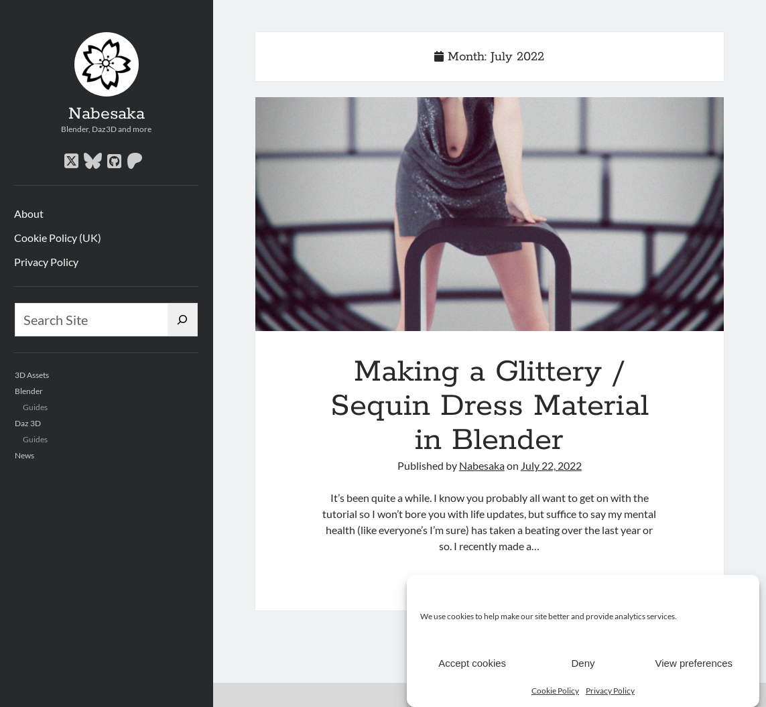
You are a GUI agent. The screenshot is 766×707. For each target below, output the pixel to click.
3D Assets (32, 375)
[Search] (183, 319)
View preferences (694, 663)
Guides (35, 407)
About (29, 213)
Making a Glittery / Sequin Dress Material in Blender (489, 214)
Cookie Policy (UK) (57, 237)
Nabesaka (106, 114)
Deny (582, 663)
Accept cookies (472, 663)
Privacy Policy (610, 691)
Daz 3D (28, 423)
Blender (29, 391)
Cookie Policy (555, 691)
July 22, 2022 (551, 465)
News (24, 455)
